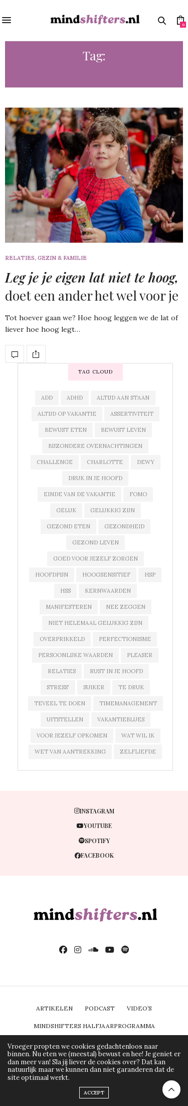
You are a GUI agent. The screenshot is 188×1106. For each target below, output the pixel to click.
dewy (145, 462)
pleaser (139, 655)
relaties (62, 671)
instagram (94, 811)
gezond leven (95, 542)
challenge (55, 462)
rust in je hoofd (116, 671)
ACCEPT (94, 1092)
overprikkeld (62, 638)
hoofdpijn (51, 574)
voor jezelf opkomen (72, 735)
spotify (94, 841)
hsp (149, 574)
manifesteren (69, 606)
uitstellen (65, 719)
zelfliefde (138, 751)
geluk (66, 510)
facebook (94, 855)
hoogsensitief (106, 574)
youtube (94, 825)
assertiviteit (131, 413)
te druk (131, 687)
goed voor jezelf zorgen (95, 558)
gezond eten (68, 526)
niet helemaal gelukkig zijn (95, 622)
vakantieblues (120, 719)
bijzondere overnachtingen (95, 445)
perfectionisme (125, 638)
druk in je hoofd (95, 478)
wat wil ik (137, 735)
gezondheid (124, 526)
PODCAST (100, 1008)
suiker (93, 687)
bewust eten (66, 429)
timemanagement (128, 703)
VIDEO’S (139, 1008)
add (47, 397)
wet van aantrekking (70, 751)
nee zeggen (125, 606)
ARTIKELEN (54, 1008)
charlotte (105, 462)
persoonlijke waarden (75, 655)
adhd (75, 397)
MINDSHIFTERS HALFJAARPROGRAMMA (94, 1026)
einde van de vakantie (79, 494)
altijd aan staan (123, 397)
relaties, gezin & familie (46, 258)
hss (65, 590)
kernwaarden (108, 590)
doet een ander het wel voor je (91, 286)
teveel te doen (59, 703)
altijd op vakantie (67, 413)
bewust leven (123, 429)
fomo (138, 494)
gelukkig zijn (112, 510)
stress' (58, 687)
